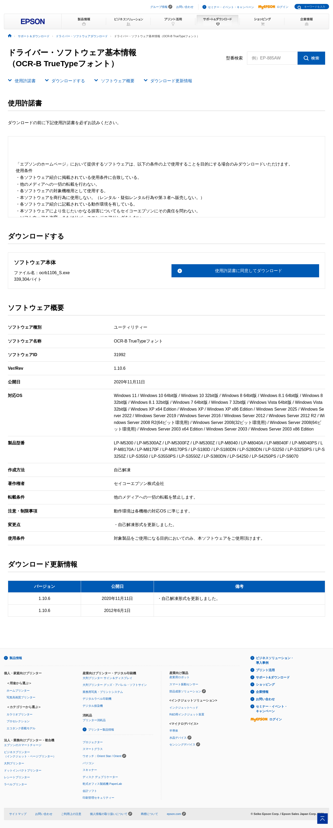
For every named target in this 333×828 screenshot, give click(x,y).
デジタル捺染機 (93, 705)
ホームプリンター (18, 690)
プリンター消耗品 (94, 720)
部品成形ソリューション (185, 691)
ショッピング (265, 684)
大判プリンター (14, 763)
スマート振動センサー (183, 684)
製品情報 (15, 658)
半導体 (173, 730)
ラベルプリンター (15, 784)
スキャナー (90, 769)
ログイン (273, 6)
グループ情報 (159, 6)
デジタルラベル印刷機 (97, 698)
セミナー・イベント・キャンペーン (231, 7)
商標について (149, 813)
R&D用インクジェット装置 (186, 714)
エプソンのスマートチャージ (22, 745)
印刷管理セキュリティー (98, 797)
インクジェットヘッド (183, 707)
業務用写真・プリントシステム (103, 691)
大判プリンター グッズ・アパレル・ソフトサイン (115, 684)
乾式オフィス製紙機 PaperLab (102, 783)
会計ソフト (90, 790)
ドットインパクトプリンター (22, 770)
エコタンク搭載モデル (21, 728)
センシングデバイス (182, 744)
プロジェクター (93, 742)
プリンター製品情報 (101, 729)
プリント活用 (265, 670)
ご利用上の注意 (71, 813)
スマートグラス (93, 748)
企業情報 (262, 692)
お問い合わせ (185, 6)
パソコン (88, 763)
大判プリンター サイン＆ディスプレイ (107, 678)
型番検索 (234, 58)
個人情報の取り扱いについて (111, 813)
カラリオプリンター (20, 714)
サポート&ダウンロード (273, 677)
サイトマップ (17, 813)
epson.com (174, 813)
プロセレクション (18, 721)
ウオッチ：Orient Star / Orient (102, 756)
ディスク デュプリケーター (100, 777)
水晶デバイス (178, 737)
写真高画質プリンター (21, 697)
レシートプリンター (17, 777)
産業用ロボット (179, 677)
